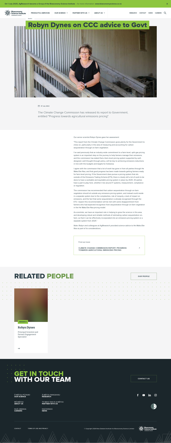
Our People (144, 276)
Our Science (28, 396)
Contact (142, 13)
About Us (28, 403)
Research (133, 13)
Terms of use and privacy (38, 428)
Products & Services (40, 13)
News (150, 13)
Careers (158, 13)
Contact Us (144, 378)
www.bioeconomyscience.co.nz (109, 3)
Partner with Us (56, 403)
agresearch (15, 13)
